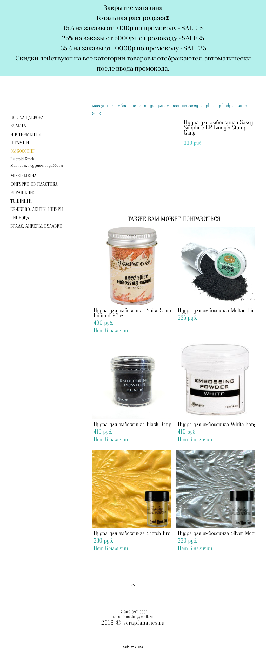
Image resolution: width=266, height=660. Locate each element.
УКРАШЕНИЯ (23, 193)
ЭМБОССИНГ (22, 151)
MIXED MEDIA (23, 176)
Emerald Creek (22, 159)
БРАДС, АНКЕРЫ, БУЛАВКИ (36, 226)
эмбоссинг (126, 105)
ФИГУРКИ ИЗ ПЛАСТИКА (34, 184)
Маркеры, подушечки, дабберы (36, 165)
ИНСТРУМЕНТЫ (25, 134)
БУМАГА (18, 126)
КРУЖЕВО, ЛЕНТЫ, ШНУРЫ (36, 209)
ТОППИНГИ (21, 201)
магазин (100, 105)
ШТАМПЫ (19, 143)
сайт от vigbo (133, 647)
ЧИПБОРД (19, 218)
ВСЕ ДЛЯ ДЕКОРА (27, 118)
